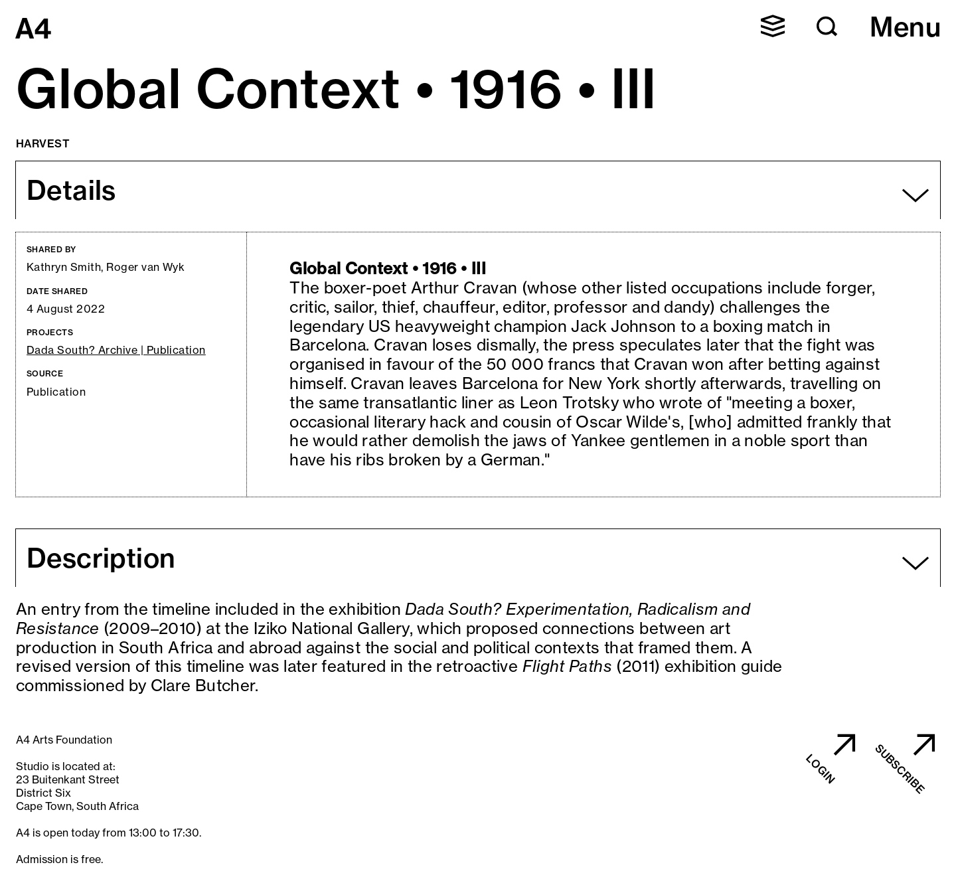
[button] (773, 26)
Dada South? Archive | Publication (116, 350)
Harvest (43, 143)
